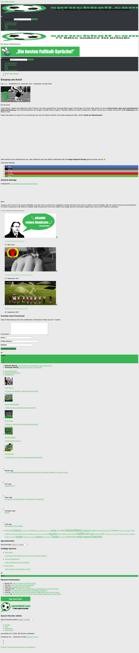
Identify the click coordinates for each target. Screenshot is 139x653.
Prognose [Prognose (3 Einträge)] (121, 536)
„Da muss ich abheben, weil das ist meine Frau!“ (21, 393)
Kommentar (5, 336)
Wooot (7, 515)
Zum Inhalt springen (8, 1)
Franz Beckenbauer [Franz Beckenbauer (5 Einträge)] (103, 533)
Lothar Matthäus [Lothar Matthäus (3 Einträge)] (62, 536)
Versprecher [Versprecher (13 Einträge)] (71, 539)
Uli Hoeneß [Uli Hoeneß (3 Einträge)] (62, 539)
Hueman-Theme (32, 639)
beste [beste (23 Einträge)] (53, 532)
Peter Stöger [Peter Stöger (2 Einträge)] (115, 536)
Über (6, 629)
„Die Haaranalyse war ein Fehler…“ (15, 241)
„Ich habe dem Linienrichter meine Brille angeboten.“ (29, 593)
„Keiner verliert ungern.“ (13, 443)
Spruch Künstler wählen (9, 622)
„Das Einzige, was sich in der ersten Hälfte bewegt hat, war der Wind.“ (35, 595)
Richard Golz (9, 456)
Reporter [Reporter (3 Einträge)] (126, 536)
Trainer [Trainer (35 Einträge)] (55, 538)
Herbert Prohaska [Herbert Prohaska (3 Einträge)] (21, 536)
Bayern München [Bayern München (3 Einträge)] (40, 533)
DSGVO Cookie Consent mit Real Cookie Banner (18, 649)
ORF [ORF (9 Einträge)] (103, 536)
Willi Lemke (9, 555)
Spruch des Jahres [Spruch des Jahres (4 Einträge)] (29, 539)
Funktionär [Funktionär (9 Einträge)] (114, 533)
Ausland (13, 184)
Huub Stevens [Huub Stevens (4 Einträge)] (30, 536)
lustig (31, 184)
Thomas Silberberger (12, 561)
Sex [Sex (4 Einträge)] (11, 539)
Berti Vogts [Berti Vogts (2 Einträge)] (47, 533)
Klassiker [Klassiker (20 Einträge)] (52, 536)
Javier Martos (14, 73)
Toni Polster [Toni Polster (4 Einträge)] (47, 539)
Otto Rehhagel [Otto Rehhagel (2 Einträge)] (108, 536)
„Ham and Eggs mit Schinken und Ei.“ (18, 571)
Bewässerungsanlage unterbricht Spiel (16, 308)
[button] (9, 167)
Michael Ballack (10, 440)
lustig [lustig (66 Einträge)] (80, 535)
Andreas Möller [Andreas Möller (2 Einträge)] (25, 533)
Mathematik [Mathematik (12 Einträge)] (89, 536)
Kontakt (7, 627)
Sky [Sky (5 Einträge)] (14, 539)
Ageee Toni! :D (10, 488)
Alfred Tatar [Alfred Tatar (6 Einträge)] (9, 533)
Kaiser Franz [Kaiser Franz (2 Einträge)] (38, 536)
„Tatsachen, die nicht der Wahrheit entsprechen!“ (22, 427)
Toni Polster (9, 423)
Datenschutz (9, 632)
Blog (6, 73)
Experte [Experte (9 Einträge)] (94, 533)
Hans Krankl (9, 568)
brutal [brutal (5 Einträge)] (58, 533)
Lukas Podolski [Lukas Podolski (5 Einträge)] (72, 536)
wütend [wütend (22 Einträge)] (86, 539)
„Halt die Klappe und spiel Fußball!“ (17, 565)
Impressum (9, 631)
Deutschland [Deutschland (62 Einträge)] (73, 532)
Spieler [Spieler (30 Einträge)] (19, 539)
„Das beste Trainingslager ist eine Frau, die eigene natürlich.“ (26, 558)
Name (3, 340)
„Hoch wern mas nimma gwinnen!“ (23, 587)
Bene (5, 84)
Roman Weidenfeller (12, 407)
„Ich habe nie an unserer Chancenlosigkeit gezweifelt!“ (24, 460)
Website (4, 347)
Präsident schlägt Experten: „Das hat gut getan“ (19, 275)
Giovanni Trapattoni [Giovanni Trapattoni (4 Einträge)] (125, 533)
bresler (7, 596)
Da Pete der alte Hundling (14, 528)
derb (18, 184)
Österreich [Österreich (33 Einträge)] (96, 538)
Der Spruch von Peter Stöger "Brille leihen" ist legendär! (24, 501)
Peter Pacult (9, 390)
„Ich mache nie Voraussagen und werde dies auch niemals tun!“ (37, 591)
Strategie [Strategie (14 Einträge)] (39, 539)
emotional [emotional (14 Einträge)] (85, 533)
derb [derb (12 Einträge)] (63, 533)
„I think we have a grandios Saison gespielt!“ (20, 410)
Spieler (35, 184)
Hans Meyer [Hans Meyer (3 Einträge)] (12, 536)
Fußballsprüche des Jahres (21, 589)
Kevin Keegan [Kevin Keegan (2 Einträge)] (44, 536)
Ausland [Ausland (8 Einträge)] (32, 533)
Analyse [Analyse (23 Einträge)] (17, 532)
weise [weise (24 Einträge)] (80, 539)
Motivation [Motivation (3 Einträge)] (97, 536)
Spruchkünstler (6, 547)
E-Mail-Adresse (7, 343)
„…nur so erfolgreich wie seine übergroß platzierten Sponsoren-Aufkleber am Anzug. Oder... (37, 475)
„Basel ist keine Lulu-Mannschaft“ (24, 586)
